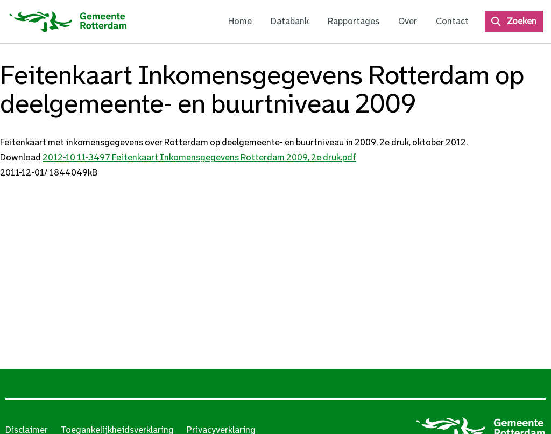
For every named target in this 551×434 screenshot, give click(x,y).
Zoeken (521, 21)
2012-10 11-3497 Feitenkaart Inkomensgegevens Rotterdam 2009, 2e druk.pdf (199, 157)
